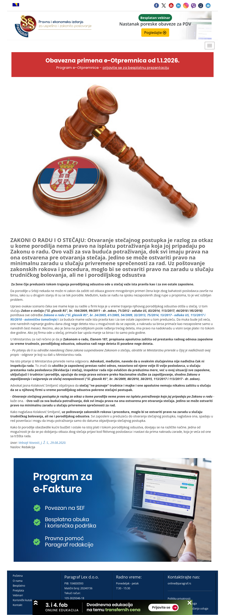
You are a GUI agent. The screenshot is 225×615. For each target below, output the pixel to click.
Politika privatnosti (179, 598)
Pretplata (18, 590)
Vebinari (18, 595)
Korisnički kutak (22, 600)
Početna (18, 576)
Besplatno (19, 585)
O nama (17, 581)
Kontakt (17, 605)
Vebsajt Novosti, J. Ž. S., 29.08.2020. (42, 443)
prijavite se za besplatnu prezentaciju (136, 67)
